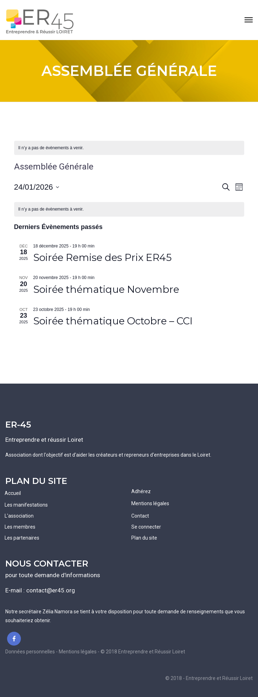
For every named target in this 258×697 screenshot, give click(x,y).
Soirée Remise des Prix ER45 (102, 257)
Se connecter (146, 527)
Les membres (20, 527)
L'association (19, 516)
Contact (140, 516)
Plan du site (144, 538)
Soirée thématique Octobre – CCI (113, 321)
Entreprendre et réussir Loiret (44, 439)
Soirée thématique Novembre (106, 289)
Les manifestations (26, 505)
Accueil (13, 493)
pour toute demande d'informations (52, 575)
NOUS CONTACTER (46, 563)
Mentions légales (150, 503)
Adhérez (141, 491)
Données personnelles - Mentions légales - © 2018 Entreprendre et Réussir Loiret (95, 651)
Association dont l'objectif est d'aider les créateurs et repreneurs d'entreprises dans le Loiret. (108, 455)
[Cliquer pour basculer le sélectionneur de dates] (36, 187)
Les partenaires (22, 538)
